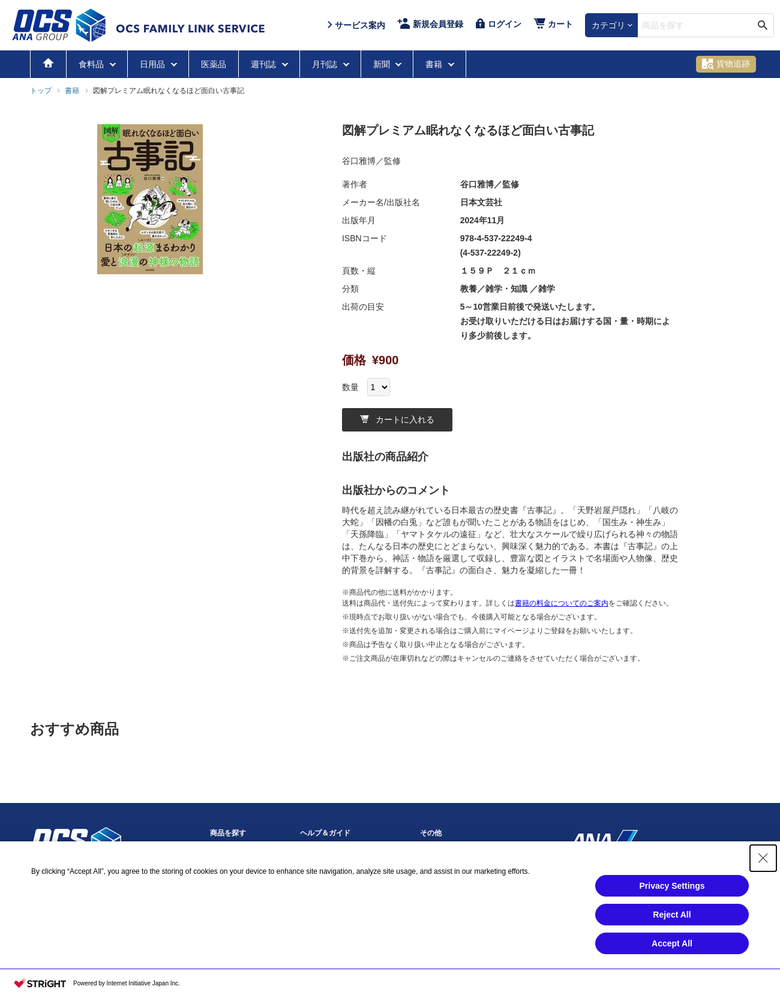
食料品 (92, 64)
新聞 (382, 64)
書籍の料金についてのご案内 (561, 603)
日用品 (153, 64)
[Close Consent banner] (763, 863)
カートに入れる (397, 419)
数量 (350, 387)
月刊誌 (326, 64)
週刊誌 (264, 64)
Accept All (672, 949)
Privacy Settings (672, 891)
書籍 (435, 64)
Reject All (672, 920)
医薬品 (213, 64)
